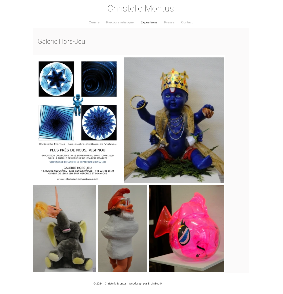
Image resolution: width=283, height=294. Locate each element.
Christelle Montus (140, 8)
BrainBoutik (155, 283)
